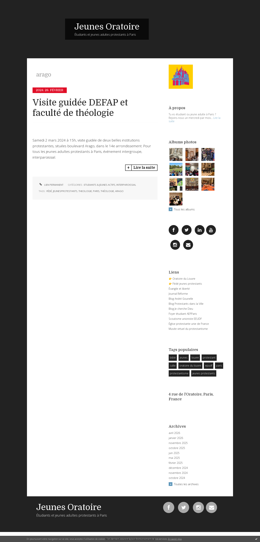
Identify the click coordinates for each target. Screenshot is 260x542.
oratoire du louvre (190, 365)
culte (173, 365)
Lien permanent (51, 184)
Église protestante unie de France (189, 323)
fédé (49, 191)
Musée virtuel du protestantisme (188, 329)
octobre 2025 (177, 448)
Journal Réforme (178, 293)
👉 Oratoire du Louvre (182, 278)
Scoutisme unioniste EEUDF (185, 318)
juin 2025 (174, 453)
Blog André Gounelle (181, 298)
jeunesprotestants (65, 191)
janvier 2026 (176, 438)
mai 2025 (174, 458)
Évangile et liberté (179, 288)
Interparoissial (126, 184)
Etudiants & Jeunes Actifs (99, 184)
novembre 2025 (178, 443)
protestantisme (179, 373)
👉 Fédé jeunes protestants (185, 283)
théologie (107, 191)
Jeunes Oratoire (106, 27)
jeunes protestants (203, 373)
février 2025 (176, 463)
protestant (209, 357)
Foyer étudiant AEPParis (183, 313)
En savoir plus (175, 539)
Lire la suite (144, 168)
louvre (195, 357)
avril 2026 (174, 433)
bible (173, 357)
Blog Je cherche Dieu (181, 308)
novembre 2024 (178, 473)
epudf (208, 365)
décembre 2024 (178, 468)
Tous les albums (184, 209)
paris (96, 191)
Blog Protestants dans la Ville (186, 303)
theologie (85, 191)
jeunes (183, 357)
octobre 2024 (177, 478)
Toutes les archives (186, 484)
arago (119, 191)
